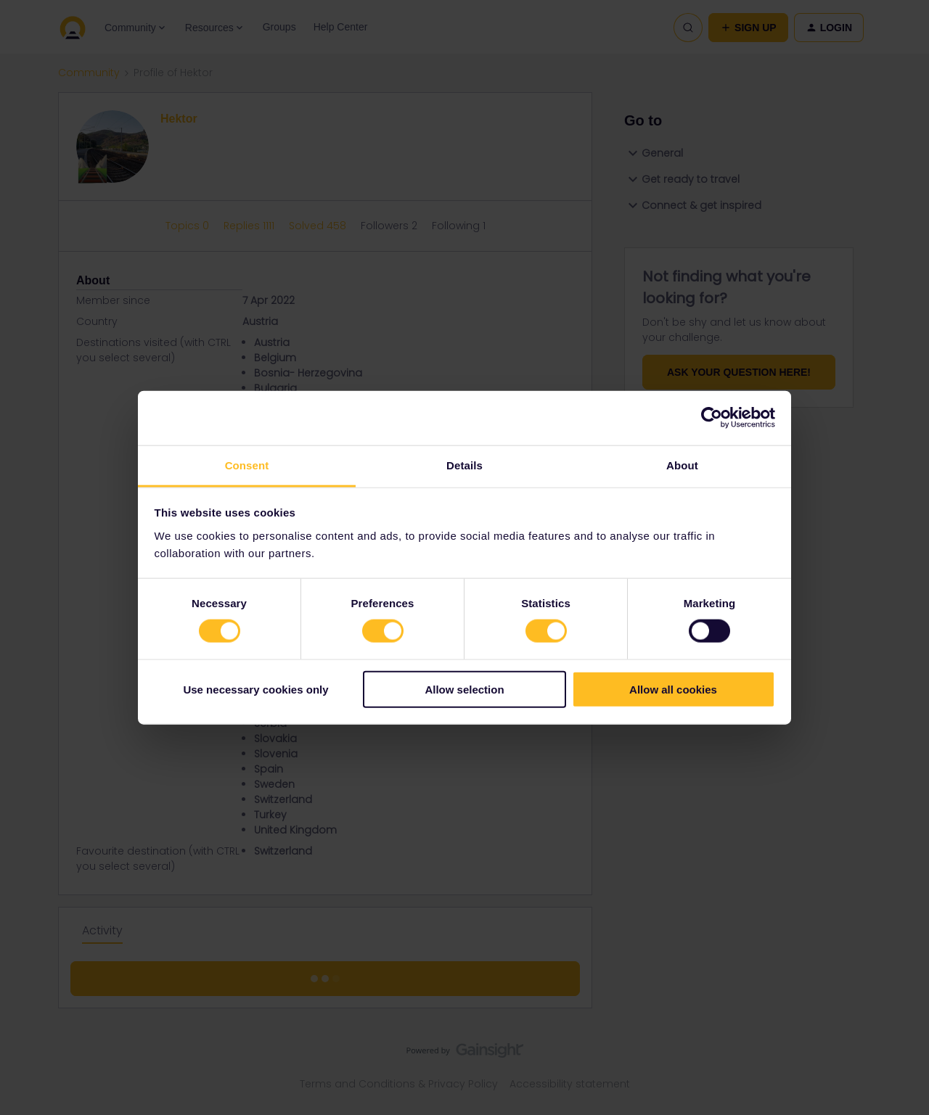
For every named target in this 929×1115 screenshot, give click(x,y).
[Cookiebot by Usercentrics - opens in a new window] (711, 418)
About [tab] (682, 464)
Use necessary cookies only (255, 689)
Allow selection (464, 689)
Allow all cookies (673, 689)
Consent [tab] (247, 464)
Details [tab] (464, 464)
